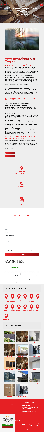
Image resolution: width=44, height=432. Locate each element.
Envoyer (23, 251)
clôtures (23, 418)
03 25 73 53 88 (22, 189)
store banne (38, 418)
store (30, 424)
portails (30, 425)
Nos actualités (17, 421)
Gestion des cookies (36, 429)
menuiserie (24, 419)
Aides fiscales (17, 420)
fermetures (38, 424)
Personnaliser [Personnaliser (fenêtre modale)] (7, 429)
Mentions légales (26, 429)
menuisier (24, 422)
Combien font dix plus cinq (10, 232)
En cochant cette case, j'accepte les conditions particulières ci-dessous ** (20, 247)
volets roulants (39, 425)
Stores (16, 419)
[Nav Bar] (41, 5)
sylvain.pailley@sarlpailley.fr (22, 204)
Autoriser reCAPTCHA (15, 264)
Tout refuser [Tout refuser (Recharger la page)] (7, 426)
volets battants (32, 420)
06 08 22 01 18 (22, 190)
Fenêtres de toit (18, 417)
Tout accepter (7, 424)
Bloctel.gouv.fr (10, 280)
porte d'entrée (24, 420)
